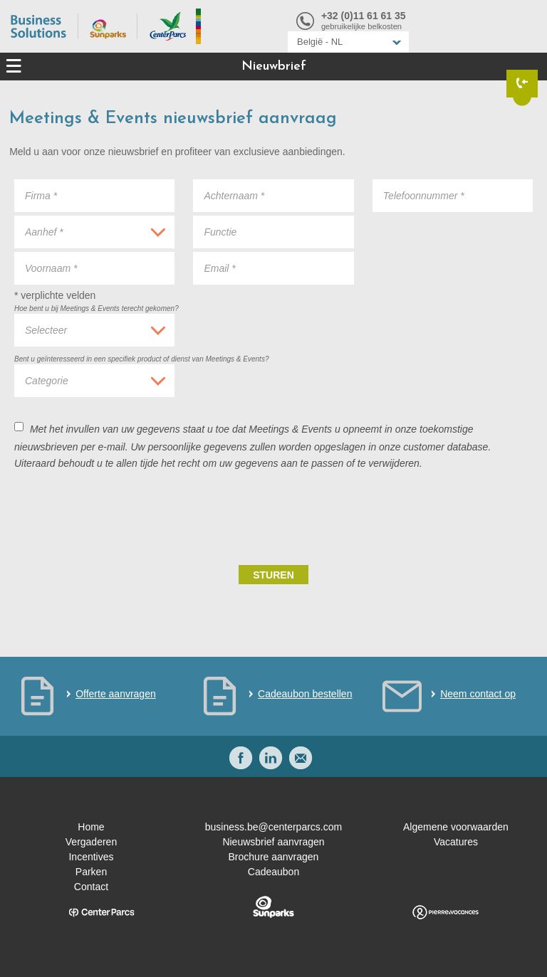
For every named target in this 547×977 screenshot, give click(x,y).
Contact (91, 886)
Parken (91, 871)
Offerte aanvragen (115, 693)
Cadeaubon (273, 871)
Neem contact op (478, 693)
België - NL (320, 41)
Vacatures (456, 841)
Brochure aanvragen (274, 856)
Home (91, 827)
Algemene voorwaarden (456, 827)
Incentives (90, 856)
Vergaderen (91, 841)
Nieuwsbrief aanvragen (273, 841)
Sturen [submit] (273, 575)
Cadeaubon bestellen (305, 693)
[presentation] (424, 516)
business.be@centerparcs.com (273, 827)
